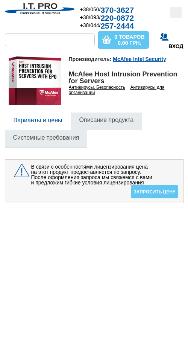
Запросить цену (154, 192)
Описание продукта (106, 120)
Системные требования (46, 137)
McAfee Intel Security (139, 59)
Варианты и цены (38, 120)
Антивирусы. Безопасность (97, 87)
